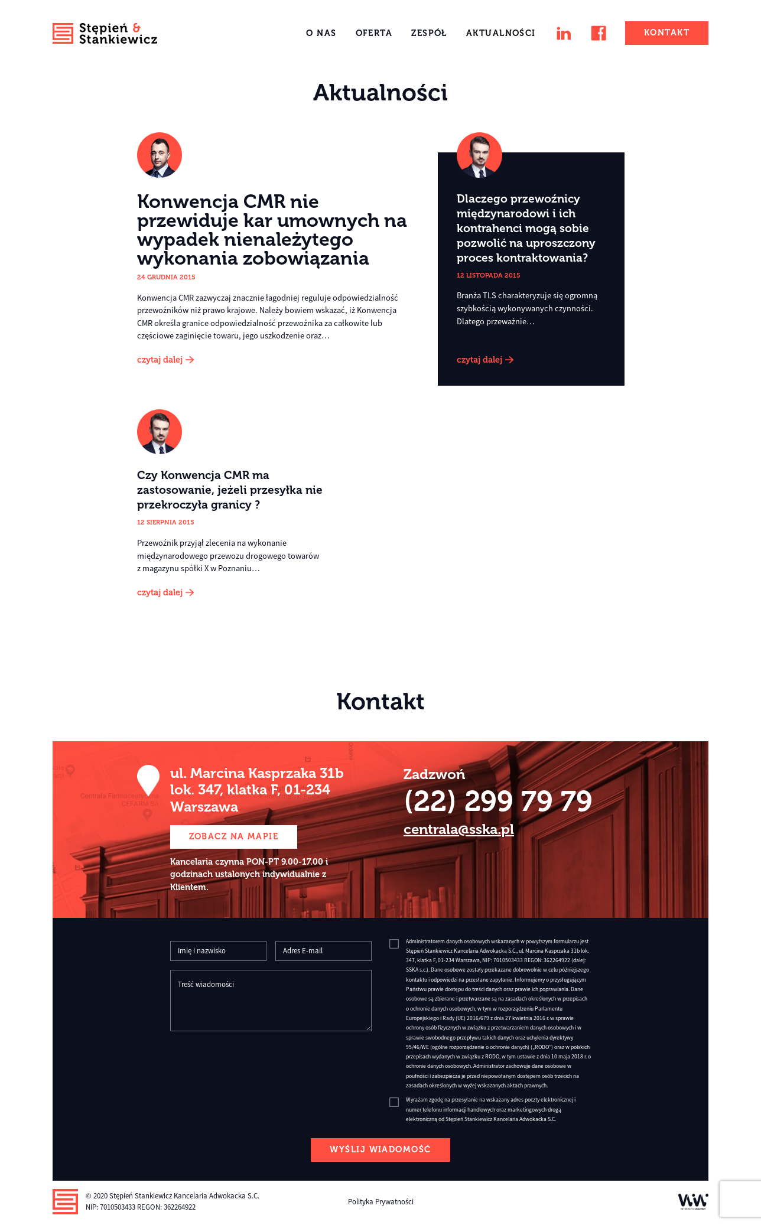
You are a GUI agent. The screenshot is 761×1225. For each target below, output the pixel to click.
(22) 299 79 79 (498, 801)
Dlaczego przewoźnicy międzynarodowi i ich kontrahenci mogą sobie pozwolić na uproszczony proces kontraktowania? (526, 228)
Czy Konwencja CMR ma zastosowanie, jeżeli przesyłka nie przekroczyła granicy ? (230, 489)
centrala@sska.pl (459, 829)
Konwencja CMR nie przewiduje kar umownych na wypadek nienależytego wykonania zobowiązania (272, 229)
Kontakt (667, 32)
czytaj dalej (160, 359)
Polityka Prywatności (381, 1201)
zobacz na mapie (234, 836)
